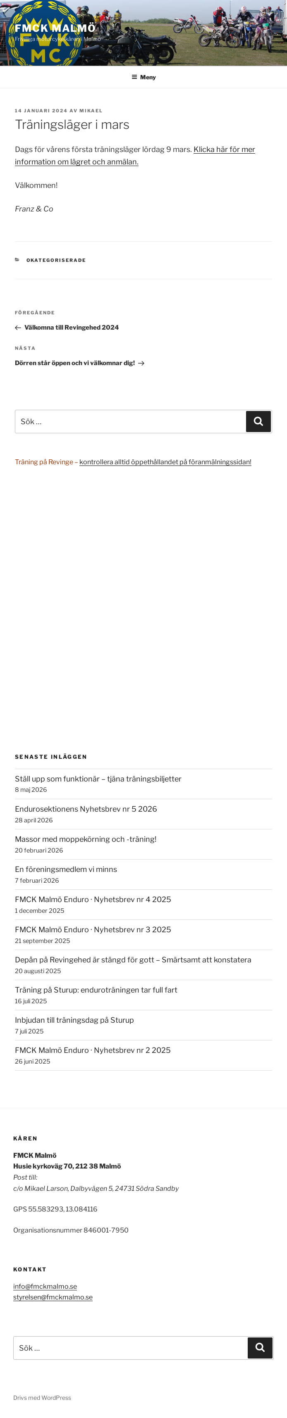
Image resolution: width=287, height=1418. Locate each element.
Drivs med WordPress (42, 1397)
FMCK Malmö (55, 28)
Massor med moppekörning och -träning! (85, 839)
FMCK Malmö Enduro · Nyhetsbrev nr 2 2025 (93, 1050)
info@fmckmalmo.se (45, 1286)
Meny (144, 77)
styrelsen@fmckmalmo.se (53, 1297)
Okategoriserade (56, 260)
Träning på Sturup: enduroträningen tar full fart (96, 990)
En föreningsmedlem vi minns (66, 869)
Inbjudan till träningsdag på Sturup (74, 1020)
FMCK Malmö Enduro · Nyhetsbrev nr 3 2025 (93, 929)
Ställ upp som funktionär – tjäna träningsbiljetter (98, 778)
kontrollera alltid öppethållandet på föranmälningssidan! (165, 462)
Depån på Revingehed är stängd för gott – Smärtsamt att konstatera (133, 959)
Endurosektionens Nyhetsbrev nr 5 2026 (86, 809)
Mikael (91, 111)
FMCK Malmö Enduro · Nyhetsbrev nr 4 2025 (93, 899)
